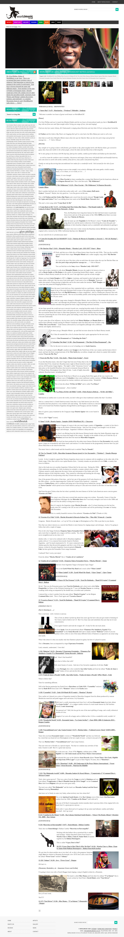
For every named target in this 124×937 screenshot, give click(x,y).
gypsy (12, 239)
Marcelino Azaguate (107, 76)
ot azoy (24, 329)
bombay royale (22, 161)
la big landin (26, 281)
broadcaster (10, 169)
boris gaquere (19, 165)
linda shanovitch (11, 289)
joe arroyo (26, 263)
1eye (8, 125)
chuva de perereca (29, 185)
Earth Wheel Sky (57, 78)
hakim (20, 241)
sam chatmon (25, 365)
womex (18, 419)
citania (15, 187)
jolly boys (28, 265)
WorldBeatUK (50, 76)
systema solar (23, 393)
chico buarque (24, 183)
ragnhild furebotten (28, 349)
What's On (17, 22)
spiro (31, 387)
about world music (104, 2)
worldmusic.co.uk (13, 424)
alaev (27, 126)
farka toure (25, 218)
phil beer (24, 338)
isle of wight (16, 258)
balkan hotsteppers (13, 147)
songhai (24, 386)
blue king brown (20, 159)
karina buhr (25, 274)
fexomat (17, 223)
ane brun (19, 134)
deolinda (31, 196)
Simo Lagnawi (21, 378)
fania (8, 218)
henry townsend (15, 245)
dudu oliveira (19, 205)
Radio (59, 22)
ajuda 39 (17, 126)
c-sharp (31, 170)
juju (8, 270)
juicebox (32, 269)
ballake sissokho (22, 147)
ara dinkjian (10, 137)
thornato (26, 398)
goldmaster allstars (11, 236)
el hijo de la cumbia (24, 209)
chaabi (26, 179)
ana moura (17, 132)
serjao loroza (24, 373)
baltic (28, 147)
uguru (24, 408)
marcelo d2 (29, 302)
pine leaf (18, 340)
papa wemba (29, 333)
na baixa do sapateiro (27, 318)
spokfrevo (9, 389)
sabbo (29, 364)
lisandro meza (18, 289)
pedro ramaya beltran (22, 336)
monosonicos (25, 314)
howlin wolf (15, 250)
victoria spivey (27, 411)
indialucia (12, 256)
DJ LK (75, 76)
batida (32, 150)
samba (13, 367)
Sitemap (94, 928)
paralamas (13, 334)
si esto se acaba (20, 376)
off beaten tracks (30, 323)
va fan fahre (31, 409)
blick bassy (22, 158)
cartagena (14, 178)
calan (15, 172)
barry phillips (24, 150)
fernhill (30, 222)
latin (23, 283)
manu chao (14, 302)
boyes (16, 167)
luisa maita (26, 294)
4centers (11, 125)
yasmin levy (24, 425)
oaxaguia (23, 323)
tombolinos (16, 404)
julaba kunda (12, 270)
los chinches (29, 291)
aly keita (21, 130)
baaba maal (10, 143)
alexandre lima (23, 128)
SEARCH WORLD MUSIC (81, 9)
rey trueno (13, 356)
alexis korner (30, 128)
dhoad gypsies (31, 198)
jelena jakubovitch (11, 261)
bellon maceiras (11, 154)
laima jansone (13, 283)
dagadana (9, 194)
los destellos (13, 292)
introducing (10, 258)
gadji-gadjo (10, 229)
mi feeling (17, 312)
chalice (30, 179)
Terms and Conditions (104, 928)
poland (33, 340)
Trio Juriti (80, 76)
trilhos (21, 406)
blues (26, 159)
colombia (25, 187)
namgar (20, 320)
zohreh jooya (23, 431)
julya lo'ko (9, 272)
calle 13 (19, 172)
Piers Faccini (64, 76)
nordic (22, 322)
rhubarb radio (24, 356)
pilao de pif (13, 340)
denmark (26, 196)
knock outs (14, 280)
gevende (27, 229)
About (10, 931)
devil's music (24, 198)
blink (12, 159)
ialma (14, 252)
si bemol (13, 376)
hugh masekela (25, 250)
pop (8, 344)
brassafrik (20, 167)
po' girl (30, 340)
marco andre (10, 303)
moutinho (18, 316)
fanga (34, 216)
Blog (47, 22)
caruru (22, 178)
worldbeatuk (20, 421)
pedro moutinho (13, 336)
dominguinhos (26, 203)
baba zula (15, 143)
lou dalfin (24, 292)
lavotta (18, 285)
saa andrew (24, 364)
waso (33, 415)
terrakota (25, 397)
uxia (26, 409)
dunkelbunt (9, 207)
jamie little (23, 259)
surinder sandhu (26, 391)
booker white (29, 163)
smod (29, 384)
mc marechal (25, 309)
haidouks (15, 241)
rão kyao (15, 347)
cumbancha (24, 192)
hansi (11, 243)
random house (15, 351)
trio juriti (25, 406)
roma (16, 360)
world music (25, 419)
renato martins (18, 355)
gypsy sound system (26, 239)
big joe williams (15, 156)
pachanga (14, 331)
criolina (28, 190)
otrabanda (29, 329)
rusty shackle (18, 364)
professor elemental (14, 345)
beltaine (23, 154)
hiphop (24, 245)
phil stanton (30, 338)
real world (19, 353)
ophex (8, 327)
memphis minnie (18, 311)
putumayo (28, 345)
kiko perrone (27, 278)
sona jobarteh (13, 386)
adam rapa (27, 125)
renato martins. (26, 355)
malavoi (22, 300)
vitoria (21, 413)
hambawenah (25, 241)
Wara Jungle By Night (12, 415)
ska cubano (21, 380)
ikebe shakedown (24, 254)
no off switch (16, 322)
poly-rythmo (32, 342)
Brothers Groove (23, 169)
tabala (8, 395)
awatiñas (20, 141)
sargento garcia (17, 369)
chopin (8, 185)
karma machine (14, 276)
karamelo (29, 272)
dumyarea (29, 205)
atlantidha (13, 139)
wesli (22, 417)
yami (10, 425)
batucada (17, 152)
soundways (27, 387)
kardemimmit (18, 274)
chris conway (13, 185)
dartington (27, 194)
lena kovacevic (15, 287)
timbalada (16, 400)
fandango (30, 216)
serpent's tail (31, 373)
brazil (24, 167)
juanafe (28, 269)
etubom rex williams (17, 214)
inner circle (24, 256)
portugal (16, 344)
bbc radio (24, 152)
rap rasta (30, 351)
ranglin (21, 351)
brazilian (28, 167)
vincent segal (15, 413)
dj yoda (31, 201)
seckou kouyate (21, 371)
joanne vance (14, 263)
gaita (14, 229)
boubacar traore (11, 167)
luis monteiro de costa (17, 294)
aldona (17, 128)
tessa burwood (31, 397)
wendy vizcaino (17, 417)
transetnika (13, 406)
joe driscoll (16, 265)
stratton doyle (15, 389)
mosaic (14, 316)
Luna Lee (14, 296)
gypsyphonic (10, 241)
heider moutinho (25, 243)
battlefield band (11, 152)
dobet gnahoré (18, 203)
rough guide (29, 362)
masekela (23, 307)
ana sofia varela (24, 132)
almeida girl (13, 130)
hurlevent (31, 250)
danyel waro (21, 194)
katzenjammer (22, 276)
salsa (16, 365)
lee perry (22, 285)
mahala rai (28, 298)
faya (21, 220)
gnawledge (21, 234)
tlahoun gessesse (31, 400)
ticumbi (11, 400)
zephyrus (9, 431)
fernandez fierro (24, 222)
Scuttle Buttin (29, 369)
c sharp (27, 170)
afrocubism (9, 126)
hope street (31, 247)
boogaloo (19, 163)
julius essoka (31, 270)
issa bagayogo (23, 258)
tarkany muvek (15, 397)
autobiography (10, 141)
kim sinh (33, 278)
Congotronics (102, 78)
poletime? (9, 342)
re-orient (14, 353)
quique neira (10, 347)
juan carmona (10, 269)
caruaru (19, 178)
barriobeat (11, 150)
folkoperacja (18, 225)
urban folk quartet (21, 409)
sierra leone (33, 376)
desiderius (9, 198)
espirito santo (25, 212)
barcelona (18, 148)
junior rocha (15, 272)
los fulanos (19, 292)
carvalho (26, 178)
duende (25, 205)
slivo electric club (11, 384)
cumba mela (18, 192)
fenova (30, 220)
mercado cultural (27, 311)
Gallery (26, 22)
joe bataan (31, 263)
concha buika (19, 189)
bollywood (30, 159)
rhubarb (18, 356)
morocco (31, 314)
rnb (18, 358)
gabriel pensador (31, 227)
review (32, 355)
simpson (27, 378)
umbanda (29, 408)
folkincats (12, 225)
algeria (8, 130)
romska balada (25, 360)
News (41, 22)
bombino (28, 161)
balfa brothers (25, 145)
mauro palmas (10, 309)
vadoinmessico (10, 411)
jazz (33, 259)
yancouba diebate (16, 425)
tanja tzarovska (22, 395)
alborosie (12, 128)
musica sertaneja (27, 316)
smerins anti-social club (22, 384)
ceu (24, 179)
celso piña (20, 179)
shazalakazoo (29, 375)
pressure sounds (28, 344)
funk (13, 227)
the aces (9, 398)
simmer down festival (12, 378)
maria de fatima (25, 303)
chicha (18, 183)
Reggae (32, 353)
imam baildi (32, 254)
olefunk (19, 325)
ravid (10, 353)
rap (27, 351)
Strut (97, 78)
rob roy (21, 358)
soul (9, 387)
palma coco (10, 333)
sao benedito (10, 369)
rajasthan (9, 351)
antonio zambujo (29, 134)
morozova (9, 316)
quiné (32, 345)
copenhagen (10, 190)
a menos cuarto (21, 125)
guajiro (8, 239)
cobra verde (20, 187)
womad (14, 419)
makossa (17, 300)
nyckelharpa (17, 323)
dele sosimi (18, 196)
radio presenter (10, 349)
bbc (20, 152)
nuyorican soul (10, 323)
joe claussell (10, 265)
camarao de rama (26, 172)
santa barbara (31, 367)
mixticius (29, 312)
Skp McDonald (25, 382)
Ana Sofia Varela (81, 78)
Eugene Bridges (26, 214)
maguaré (18, 298)
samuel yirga (24, 367)
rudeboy (9, 364)
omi (32, 325)
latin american (28, 283)
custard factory (31, 192)
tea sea (21, 397)
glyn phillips (27, 231)
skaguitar (9, 382)
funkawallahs (18, 227)
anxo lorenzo (27, 136)
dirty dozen (27, 200)
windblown (9, 419)
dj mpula (19, 201)
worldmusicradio (23, 424)
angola (23, 134)
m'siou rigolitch (21, 296)
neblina (24, 320)
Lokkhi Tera (10, 291)
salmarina (12, 365)
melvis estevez (10, 311)
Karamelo (93, 78)
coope (31, 189)
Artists (9, 22)
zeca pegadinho (28, 429)
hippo (27, 245)
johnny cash (22, 265)
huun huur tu (10, 252)
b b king (32, 141)
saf (31, 364)
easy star (26, 207)
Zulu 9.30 (88, 78)
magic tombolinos (11, 298)
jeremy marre (19, 261)
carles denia (15, 176)
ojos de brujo (13, 325)
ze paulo (13, 429)
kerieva (16, 278)
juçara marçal (30, 267)
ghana (31, 229)
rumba (13, 364)
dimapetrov (21, 200)
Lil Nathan (71, 76)
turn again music (14, 408)
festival (13, 223)
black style (16, 158)
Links (53, 22)
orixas (11, 327)
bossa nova (32, 165)
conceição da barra (11, 189)
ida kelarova (14, 254)
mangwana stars (28, 300)
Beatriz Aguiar (98, 76)
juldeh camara (19, 270)
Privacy (115, 928)
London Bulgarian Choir (19, 291)
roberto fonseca (27, 358)
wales (31, 413)
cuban (13, 192)
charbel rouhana (11, 181)
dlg (34, 201)
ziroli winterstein (15, 431)
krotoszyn (20, 281)
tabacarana (30, 393)
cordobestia (16, 190)
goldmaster (31, 234)
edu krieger (16, 209)
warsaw (20, 415)
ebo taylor (31, 207)
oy (11, 331)
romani (20, 360)
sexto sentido (16, 375)
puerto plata (23, 345)
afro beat (33, 125)
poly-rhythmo (25, 342)
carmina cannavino (30, 176)
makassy (12, 300)
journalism (24, 267)
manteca (9, 302)
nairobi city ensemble (12, 320)
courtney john (22, 190)
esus (30, 212)
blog (15, 159)
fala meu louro (24, 216)
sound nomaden (15, 387)
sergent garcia (17, 373)
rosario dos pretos (17, 362)
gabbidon (24, 227)
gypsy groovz (17, 239)
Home (15, 26)
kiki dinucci (21, 278)
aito (13, 126)
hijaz (20, 245)
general (23, 229)
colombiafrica (31, 187)
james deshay (16, 259)
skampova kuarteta (16, 382)
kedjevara (11, 278)
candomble (9, 174)
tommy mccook (23, 404)
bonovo (15, 163)
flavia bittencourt (28, 223)
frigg (10, 227)
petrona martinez (17, 338)
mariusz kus (25, 305)
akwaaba (23, 126)
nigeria (8, 322)
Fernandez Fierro (48, 78)
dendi (22, 196)
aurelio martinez (26, 139)
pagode (30, 331)
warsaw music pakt (27, 415)
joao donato (21, 263)
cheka (15, 183)
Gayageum (18, 229)
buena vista (10, 170)
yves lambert (25, 427)
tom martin (21, 402)
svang (12, 393)
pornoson (11, 344)
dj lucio (15, 201)
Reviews (33, 22)
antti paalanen (10, 136)
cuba (10, 192)
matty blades (29, 307)
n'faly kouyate (18, 318)
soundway (21, 387)
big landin (22, 156)
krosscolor (14, 281)
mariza (30, 305)
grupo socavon (25, 238)
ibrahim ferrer (27, 252)
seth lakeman (10, 375)
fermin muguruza (15, 222)
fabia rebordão (14, 216)
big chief (9, 156)
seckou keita (13, 371)
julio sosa (25, 270)
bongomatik (10, 163)
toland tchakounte (13, 402)
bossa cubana (26, 165)
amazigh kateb (28, 130)
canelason (15, 174)
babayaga (20, 143)
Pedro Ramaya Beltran (88, 76)
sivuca (16, 380)
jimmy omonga (27, 261)
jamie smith (29, 259)
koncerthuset (28, 280)
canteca (20, 174)
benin (26, 154)
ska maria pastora (28, 380)
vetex (21, 411)
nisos (11, 322)
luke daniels (32, 294)
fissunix (21, 223)
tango (16, 395)
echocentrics (10, 209)
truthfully (30, 406)
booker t (24, 163)
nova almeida (27, 322)
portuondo (21, 344)
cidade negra (10, 187)
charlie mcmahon (19, 181)
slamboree (31, 382)
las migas (19, 283)
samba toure (18, 367)
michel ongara (23, 312)
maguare (23, 298)
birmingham (10, 158)
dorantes (32, 203)
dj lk (11, 201)
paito (33, 331)
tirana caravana (23, 400)
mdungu (31, 309)
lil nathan (31, 287)
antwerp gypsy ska (19, 136)
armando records (29, 137)
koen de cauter (21, 280)
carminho (9, 178)
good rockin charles (27, 236)
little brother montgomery (28, 289)
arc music (15, 137)
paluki (24, 333)
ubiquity (21, 408)
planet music (24, 340)
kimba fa (9, 280)
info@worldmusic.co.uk (92, 931)
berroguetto (31, 154)
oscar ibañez (30, 327)
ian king (18, 252)
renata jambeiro (11, 355)
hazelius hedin (17, 243)
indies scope (18, 256)
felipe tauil (26, 220)
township (29, 404)
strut (20, 389)
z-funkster (31, 427)
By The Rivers (16, 170)
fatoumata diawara (15, 220)
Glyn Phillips (57, 76)
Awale (16, 141)
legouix (27, 285)
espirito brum (10, 212)
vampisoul (17, 411)
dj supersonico (26, 201)
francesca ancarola (29, 225)
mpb (22, 316)
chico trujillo (31, 183)
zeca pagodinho (20, 429)
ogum (8, 325)
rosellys (24, 362)
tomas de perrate (28, 402)
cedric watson (14, 179)
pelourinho (31, 336)
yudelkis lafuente (17, 427)
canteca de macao (26, 174)
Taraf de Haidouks (66, 78)
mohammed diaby (11, 314)
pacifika (26, 331)
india (8, 256)
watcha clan (10, 417)
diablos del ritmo (11, 200)
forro (23, 225)
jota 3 (19, 267)
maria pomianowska (17, 305)
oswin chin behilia (17, 329)
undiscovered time (11, 409)
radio (33, 347)
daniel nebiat (15, 194)
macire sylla (31, 296)
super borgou (31, 389)
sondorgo (19, 386)
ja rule (29, 258)
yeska (29, 425)
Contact (35, 931)
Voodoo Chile (26, 413)
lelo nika (9, 287)
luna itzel (9, 296)
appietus (32, 136)
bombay (16, 161)
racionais (29, 347)
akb (20, 126)
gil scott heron (16, 232)
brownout (30, 169)
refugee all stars (26, 353)
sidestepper (27, 376)
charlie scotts (27, 181)
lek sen (33, 285)
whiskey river (27, 417)
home (93, 2)
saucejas (23, 369)
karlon (8, 276)
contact (115, 2)
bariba (22, 148)
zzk (33, 431)
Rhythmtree (31, 356)
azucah (28, 141)
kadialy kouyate (23, 272)
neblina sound (29, 320)
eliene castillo (13, 211)
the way (13, 398)
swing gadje (17, 393)
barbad (14, 148)
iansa (22, 252)
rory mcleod (10, 362)
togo (8, 402)
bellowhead (18, 154)
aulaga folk (19, 139)
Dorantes (74, 78)
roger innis (12, 360)
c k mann (22, 170)
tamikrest (12, 395)
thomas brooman (19, 398)
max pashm (17, 309)
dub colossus (12, 205)
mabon (27, 296)
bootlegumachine (11, 165)
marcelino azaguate (22, 302)
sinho (12, 380)
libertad (27, 287)
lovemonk (29, 292)
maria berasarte (17, 303)
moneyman (19, 314)
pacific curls (20, 331)
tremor (17, 406)
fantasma (11, 218)
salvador (20, 365)
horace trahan (10, 249)
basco (29, 150)
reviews (9, 356)
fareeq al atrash (18, 218)
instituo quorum (31, 256)
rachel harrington (22, 347)
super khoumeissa (17, 391)
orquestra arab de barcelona (20, 327)
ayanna (24, 141)
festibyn (9, 223)
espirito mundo (18, 212)
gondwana (19, 236)
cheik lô (11, 183)
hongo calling (24, 247)
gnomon (26, 234)
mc (21, 309)
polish (13, 342)
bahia (30, 143)
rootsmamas (32, 360)
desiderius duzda (16, 198)
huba (20, 250)
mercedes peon (10, 312)
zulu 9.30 (29, 431)
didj (16, 200)
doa (8, 203)
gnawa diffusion (14, 234)
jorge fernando (14, 267)
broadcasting (16, 169)
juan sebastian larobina (20, 269)
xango (29, 424)
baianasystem (10, 145)
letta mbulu (22, 287)
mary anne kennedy (16, 307)
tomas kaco (10, 404)
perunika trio (10, 338)
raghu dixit (20, 349)
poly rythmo (18, 342)
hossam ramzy (17, 249)
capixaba (33, 174)
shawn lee (23, 375)
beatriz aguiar (30, 152)
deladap (13, 196)
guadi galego (32, 238)
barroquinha (17, 150)
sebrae (8, 371)
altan (18, 130)
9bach (15, 125)
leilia (30, 285)
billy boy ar (28, 156)
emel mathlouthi (21, 211)
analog (30, 132)
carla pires (9, 176)
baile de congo (17, 145)
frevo (8, 227)
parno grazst (27, 334)
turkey (8, 408)
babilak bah (26, 143)
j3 (27, 258)
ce (29, 178)
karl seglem (31, 274)
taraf (27, 395)
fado (19, 216)
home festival (17, 247)
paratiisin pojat (20, 334)
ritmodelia (14, 358)
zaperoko (9, 429)
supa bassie (25, 389)
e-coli (14, 207)
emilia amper (29, 211)
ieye (19, 254)
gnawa (8, 234)
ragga (15, 349)
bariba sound (27, 148)
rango (24, 351)
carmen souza (22, 176)
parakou (9, 334)
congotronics (26, 189)
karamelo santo (11, 274)
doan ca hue (12, 203)
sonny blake (29, 386)
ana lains (12, 132)
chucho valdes (21, 185)
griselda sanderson (16, 238)
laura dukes (13, 285)
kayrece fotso (29, 276)
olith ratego (24, 325)
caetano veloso (10, 172)
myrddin (12, 318)
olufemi (29, 325)
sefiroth (27, 371)
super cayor (10, 391)
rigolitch (9, 358)
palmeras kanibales (18, 333)
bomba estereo (10, 161)
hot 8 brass (24, 249)
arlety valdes (21, 137)
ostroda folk (10, 329)
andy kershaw (13, 134)
